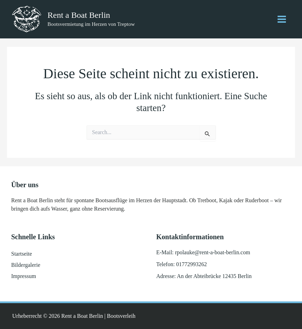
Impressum (23, 276)
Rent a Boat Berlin (78, 15)
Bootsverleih (121, 316)
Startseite (21, 254)
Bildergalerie (25, 265)
